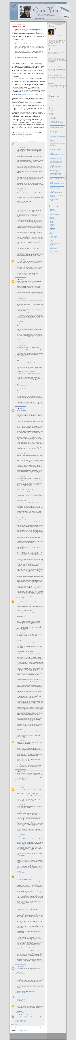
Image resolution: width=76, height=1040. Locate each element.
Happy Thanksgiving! (54, 141)
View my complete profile (52, 45)
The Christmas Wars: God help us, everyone (58, 177)
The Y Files (50, 98)
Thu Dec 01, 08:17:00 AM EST (20, 1012)
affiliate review (19, 1000)
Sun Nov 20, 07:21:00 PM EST (20, 964)
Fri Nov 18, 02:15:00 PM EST (20, 785)
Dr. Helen (51, 249)
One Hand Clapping (53, 236)
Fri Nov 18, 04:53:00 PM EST (20, 834)
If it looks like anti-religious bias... (56, 135)
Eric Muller (52, 222)
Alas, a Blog (52, 241)
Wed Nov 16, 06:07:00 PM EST (20, 355)
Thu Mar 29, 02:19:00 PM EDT (20, 973)
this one (27, 849)
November (52, 118)
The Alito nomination (53, 197)
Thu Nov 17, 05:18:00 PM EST (20, 737)
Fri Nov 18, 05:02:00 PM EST (20, 855)
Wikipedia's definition (34, 215)
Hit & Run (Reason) (53, 215)
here (37, 117)
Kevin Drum (52, 232)
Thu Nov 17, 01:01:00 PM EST (20, 597)
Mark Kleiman (52, 244)
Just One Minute (53, 245)
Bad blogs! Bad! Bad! (54, 199)
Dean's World (52, 247)
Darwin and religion (53, 131)
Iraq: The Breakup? (53, 189)
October (51, 200)
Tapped (51, 240)
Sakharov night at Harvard (54, 188)
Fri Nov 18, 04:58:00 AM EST (20, 779)
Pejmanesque (52, 225)
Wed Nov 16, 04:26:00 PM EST (20, 202)
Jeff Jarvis (51, 226)
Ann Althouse (52, 213)
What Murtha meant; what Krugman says (57, 154)
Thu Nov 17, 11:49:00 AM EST (20, 517)
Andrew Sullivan (53, 210)
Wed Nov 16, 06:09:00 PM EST (20, 385)
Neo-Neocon (52, 218)
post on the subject (24, 132)
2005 (50, 115)
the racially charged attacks (26, 29)
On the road (52, 191)
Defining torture (53, 150)
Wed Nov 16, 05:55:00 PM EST (20, 342)
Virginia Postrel (52, 230)
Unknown (21, 966)
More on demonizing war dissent (56, 166)
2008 (50, 111)
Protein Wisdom (52, 228)
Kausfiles (51, 233)
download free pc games (21, 999)
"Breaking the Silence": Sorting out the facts (58, 174)
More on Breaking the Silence (55, 158)
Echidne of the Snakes (54, 251)
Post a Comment (14, 1024)
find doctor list (19, 1011)
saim (20, 1004)
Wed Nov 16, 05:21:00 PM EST (20, 296)
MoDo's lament (52, 196)
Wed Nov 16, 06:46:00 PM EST (20, 406)
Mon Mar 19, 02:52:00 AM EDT (20, 1021)
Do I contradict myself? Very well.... (56, 159)
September (52, 201)
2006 (50, 114)
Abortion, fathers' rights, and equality (56, 195)
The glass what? (53, 182)
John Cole (38, 30)
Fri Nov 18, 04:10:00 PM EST (20, 801)
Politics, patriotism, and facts (55, 170)
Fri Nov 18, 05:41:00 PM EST (20, 903)
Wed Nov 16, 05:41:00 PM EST (20, 321)
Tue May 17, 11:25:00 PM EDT (20, 1001)
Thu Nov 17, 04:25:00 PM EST (20, 629)
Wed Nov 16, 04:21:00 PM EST (20, 188)
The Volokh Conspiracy (54, 211)
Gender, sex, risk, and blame (55, 175)
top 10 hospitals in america (22, 1020)
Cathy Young (21, 519)
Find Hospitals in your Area (24, 1014)
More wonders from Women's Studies (57, 157)
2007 (50, 113)
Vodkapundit (52, 217)
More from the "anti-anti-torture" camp (57, 119)
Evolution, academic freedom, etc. (56, 178)
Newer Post (13, 1027)
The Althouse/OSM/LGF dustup (55, 167)
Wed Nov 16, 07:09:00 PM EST (20, 473)
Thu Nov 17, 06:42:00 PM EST (20, 769)
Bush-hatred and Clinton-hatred (55, 171)
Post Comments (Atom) (22, 1030)
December (52, 117)
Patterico (51, 221)
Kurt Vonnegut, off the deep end (55, 149)
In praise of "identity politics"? (55, 173)
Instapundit (52, 209)
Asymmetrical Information (54, 214)
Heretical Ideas (32, 132)
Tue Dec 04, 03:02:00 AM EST (20, 992)
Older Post (42, 1027)
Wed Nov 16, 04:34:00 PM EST (20, 256)
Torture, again (52, 155)
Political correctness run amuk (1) (56, 162)
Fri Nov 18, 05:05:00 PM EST (20, 872)
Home (28, 1027)
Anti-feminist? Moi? (53, 145)
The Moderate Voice (53, 248)
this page (22, 778)
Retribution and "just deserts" (55, 121)
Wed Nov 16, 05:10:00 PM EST (20, 277)
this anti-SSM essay (23, 844)
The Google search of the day (55, 193)
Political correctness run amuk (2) (56, 161)
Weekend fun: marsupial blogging (56, 192)
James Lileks (52, 229)
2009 (50, 110)
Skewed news (52, 140)
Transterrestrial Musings (54, 237)
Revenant (21, 259)
